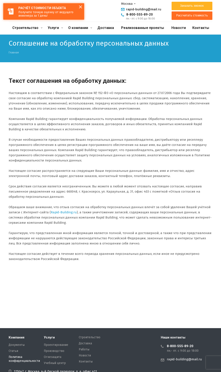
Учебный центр (55, 363)
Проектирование (56, 344)
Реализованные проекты (142, 28)
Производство (54, 351)
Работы (84, 349)
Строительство (27, 28)
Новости (178, 28)
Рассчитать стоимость (192, 15)
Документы (17, 344)
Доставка (105, 28)
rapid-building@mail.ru (143, 9)
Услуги (55, 28)
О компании (80, 28)
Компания (16, 337)
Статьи (13, 351)
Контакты (200, 28)
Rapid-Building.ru (64, 212)
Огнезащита (52, 357)
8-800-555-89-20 (139, 14)
